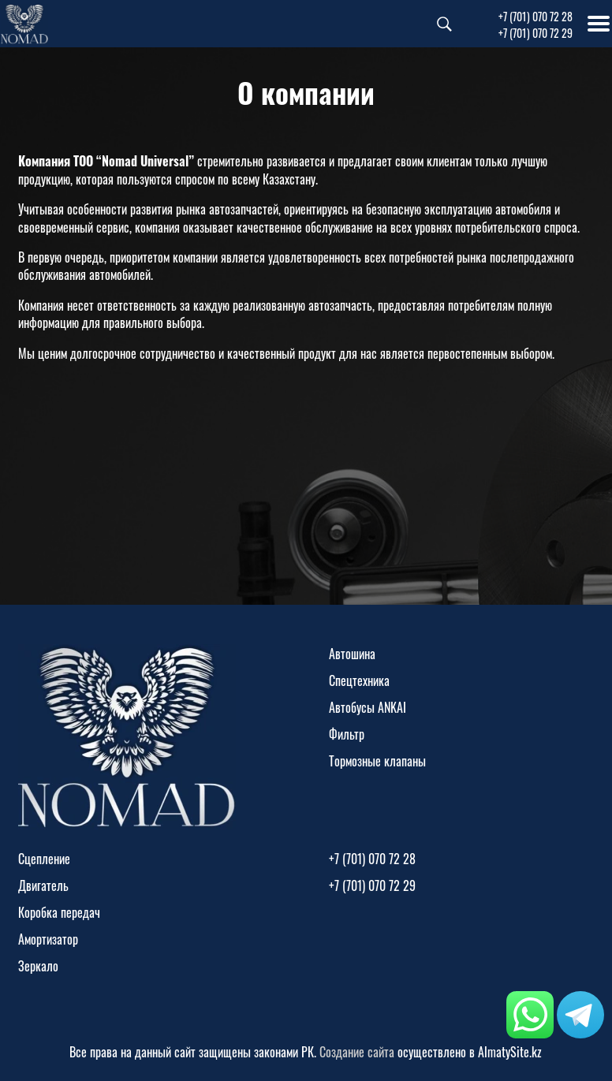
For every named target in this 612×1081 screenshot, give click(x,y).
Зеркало (38, 965)
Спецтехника (359, 680)
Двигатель (43, 885)
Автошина (352, 653)
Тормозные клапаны (377, 760)
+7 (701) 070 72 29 (535, 32)
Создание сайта (356, 1051)
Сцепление (44, 858)
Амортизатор (48, 939)
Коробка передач (59, 912)
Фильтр (346, 734)
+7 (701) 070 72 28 (535, 16)
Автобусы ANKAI (367, 707)
